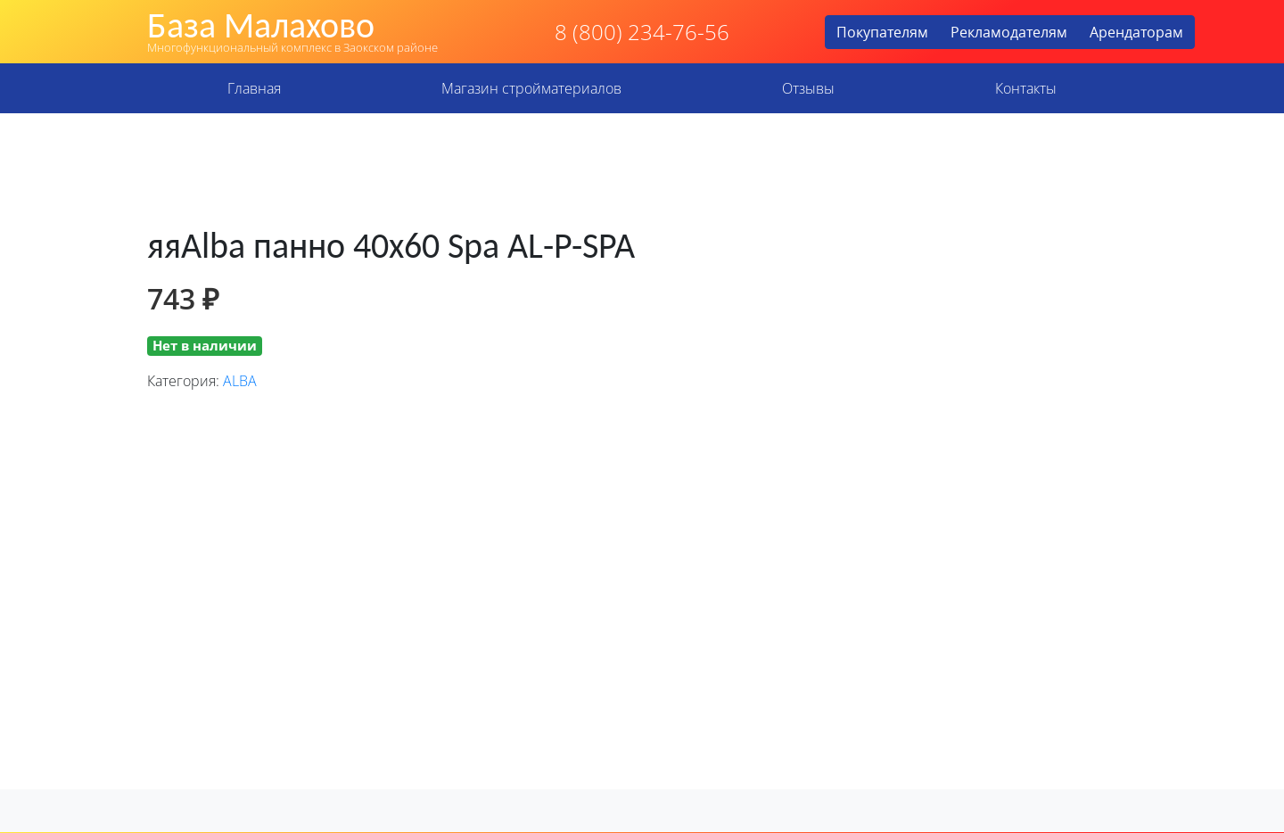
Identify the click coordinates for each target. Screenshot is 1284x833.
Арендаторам (1136, 32)
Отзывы (808, 88)
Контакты (1026, 88)
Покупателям (882, 32)
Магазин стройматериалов (531, 88)
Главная (254, 88)
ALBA (240, 381)
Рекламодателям (1009, 32)
